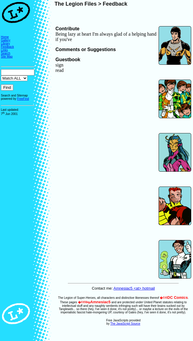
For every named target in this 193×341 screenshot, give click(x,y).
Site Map (6, 56)
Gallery (5, 40)
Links (4, 50)
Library (5, 43)
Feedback (7, 46)
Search (5, 53)
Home (5, 37)
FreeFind (23, 98)
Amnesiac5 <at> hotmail (134, 288)
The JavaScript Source (125, 323)
